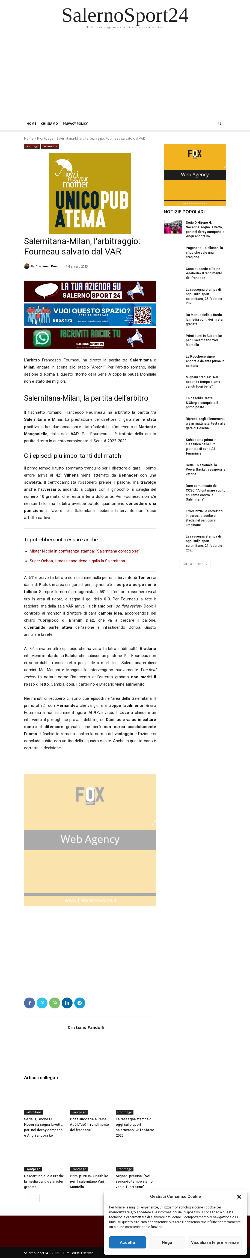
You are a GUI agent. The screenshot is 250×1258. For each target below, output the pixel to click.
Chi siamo (49, 123)
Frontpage (45, 138)
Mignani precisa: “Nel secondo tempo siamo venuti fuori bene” (134, 1181)
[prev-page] (27, 1198)
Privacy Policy (75, 123)
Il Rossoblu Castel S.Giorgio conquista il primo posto (202, 402)
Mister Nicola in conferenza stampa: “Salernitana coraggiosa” (85, 551)
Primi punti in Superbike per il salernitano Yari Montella (89, 1181)
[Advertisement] (125, 76)
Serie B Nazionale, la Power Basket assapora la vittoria (205, 469)
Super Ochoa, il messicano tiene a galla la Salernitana (77, 561)
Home (31, 123)
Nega (167, 1242)
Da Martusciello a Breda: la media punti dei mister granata (44, 1181)
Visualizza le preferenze (215, 1242)
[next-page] (36, 1198)
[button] (239, 1196)
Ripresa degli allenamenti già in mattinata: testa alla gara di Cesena (205, 423)
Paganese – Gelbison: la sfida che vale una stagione (204, 252)
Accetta (127, 1242)
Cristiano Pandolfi (50, 266)
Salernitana (50, 146)
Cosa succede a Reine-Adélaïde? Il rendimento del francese (89, 1124)
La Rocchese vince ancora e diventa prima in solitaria (205, 361)
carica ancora (195, 564)
